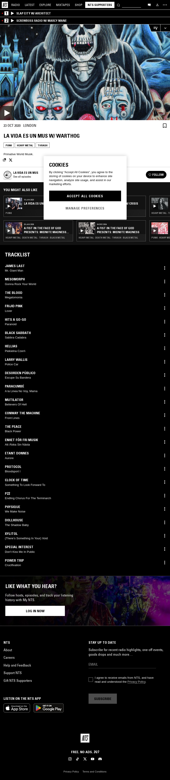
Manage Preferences (85, 208)
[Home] (5, 5)
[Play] (85, 72)
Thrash (43, 145)
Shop (78, 5)
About (8, 650)
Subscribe (102, 698)
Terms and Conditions (94, 771)
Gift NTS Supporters (18, 680)
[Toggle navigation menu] (164, 5)
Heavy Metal (25, 145)
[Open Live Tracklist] (154, 28)
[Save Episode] (164, 125)
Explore (45, 5)
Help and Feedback (17, 665)
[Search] (118, 5)
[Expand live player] (165, 28)
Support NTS (13, 673)
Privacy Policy (136, 681)
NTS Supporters (100, 5)
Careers (9, 657)
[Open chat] (149, 4)
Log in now (35, 611)
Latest (30, 5)
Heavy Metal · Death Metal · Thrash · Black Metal (35, 237)
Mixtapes (63, 5)
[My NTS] (157, 5)
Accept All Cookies (85, 196)
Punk (9, 145)
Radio (15, 5)
